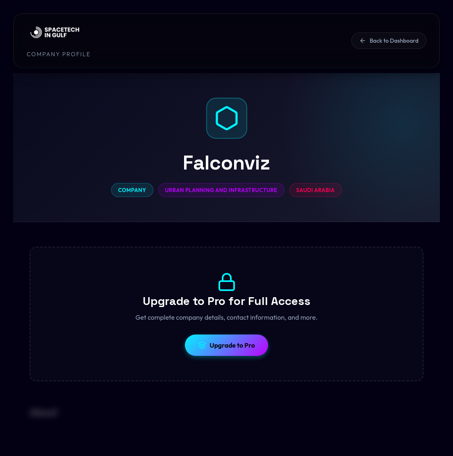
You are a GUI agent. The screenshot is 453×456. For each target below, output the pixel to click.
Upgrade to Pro (226, 345)
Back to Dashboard (389, 40)
